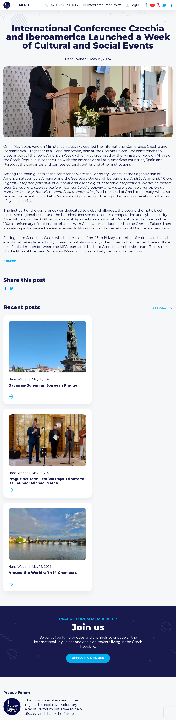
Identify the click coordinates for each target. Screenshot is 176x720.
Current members (76, 651)
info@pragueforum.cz (104, 5)
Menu (24, 5)
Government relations (22, 673)
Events (9, 656)
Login (134, 5)
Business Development (23, 667)
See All (159, 308)
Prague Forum (6, 5)
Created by (88, 713)
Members (11, 662)
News (8, 651)
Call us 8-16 (127, 651)
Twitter (164, 5)
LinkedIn (170, 5)
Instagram (158, 5)
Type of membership (79, 656)
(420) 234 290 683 (64, 5)
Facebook (146, 5)
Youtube (152, 5)
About (8, 678)
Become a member (88, 556)
